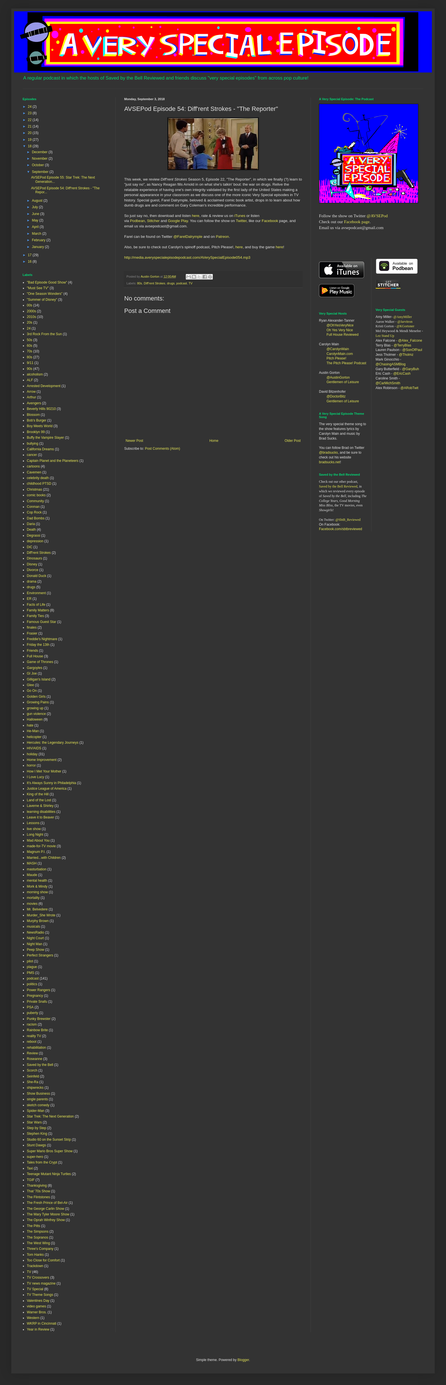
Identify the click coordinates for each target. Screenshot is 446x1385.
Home (213, 441)
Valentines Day (38, 1301)
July (35, 207)
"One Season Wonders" (44, 294)
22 (30, 120)
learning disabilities (41, 812)
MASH (32, 863)
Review (32, 1053)
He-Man (33, 731)
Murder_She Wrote (41, 915)
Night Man (34, 944)
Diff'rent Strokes (154, 283)
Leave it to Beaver (40, 817)
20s (29, 322)
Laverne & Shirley (40, 806)
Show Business (38, 1094)
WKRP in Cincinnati (41, 1323)
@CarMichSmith (388, 383)
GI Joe (32, 673)
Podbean (137, 221)
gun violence (36, 714)
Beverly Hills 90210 (41, 409)
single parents (37, 1099)
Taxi (30, 1168)
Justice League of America (47, 789)
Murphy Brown (38, 921)
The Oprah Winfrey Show (46, 1220)
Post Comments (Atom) (162, 449)
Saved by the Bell (40, 1065)
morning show (37, 892)
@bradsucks (328, 453)
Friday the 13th (38, 645)
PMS (30, 973)
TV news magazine (41, 1283)
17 (30, 255)
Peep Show (35, 950)
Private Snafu (37, 1002)
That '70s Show (38, 1191)
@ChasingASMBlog (391, 364)
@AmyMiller (402, 317)
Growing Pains (38, 702)
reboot (31, 1042)
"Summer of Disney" (42, 300)
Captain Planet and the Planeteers (52, 461)
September (40, 172)
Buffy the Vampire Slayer (45, 438)
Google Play (178, 221)
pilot (30, 961)
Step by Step (36, 1128)
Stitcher (154, 221)
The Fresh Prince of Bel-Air (47, 1203)
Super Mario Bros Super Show (50, 1151)
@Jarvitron (405, 322)
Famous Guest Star (41, 622)
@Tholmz (406, 355)
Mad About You (38, 840)
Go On (32, 691)
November (40, 159)
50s (29, 340)
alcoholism (35, 374)
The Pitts (33, 1226)
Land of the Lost (39, 800)
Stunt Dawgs (36, 1145)
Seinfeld (33, 1076)
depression (35, 541)
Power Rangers (38, 990)
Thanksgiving (37, 1186)
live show (34, 829)
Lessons (33, 823)
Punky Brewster (39, 1019)
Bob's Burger (36, 420)
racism (32, 1024)
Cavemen (34, 472)
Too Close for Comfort (43, 1260)
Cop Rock (34, 512)
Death (31, 530)
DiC (29, 547)
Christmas (34, 489)
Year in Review (38, 1329)
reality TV (34, 1036)
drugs (171, 283)
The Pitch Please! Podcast (346, 363)
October (38, 165)
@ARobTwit (410, 388)
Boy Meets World (40, 426)
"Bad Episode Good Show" (47, 282)
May (35, 220)
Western (33, 1318)
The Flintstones (38, 1197)
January (38, 247)
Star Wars (34, 1122)
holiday (32, 754)
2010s (31, 317)
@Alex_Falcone (410, 341)
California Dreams (40, 449)
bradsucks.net (329, 462)
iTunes (239, 216)
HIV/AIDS (34, 748)
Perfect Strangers (40, 955)
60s (29, 346)
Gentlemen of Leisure (343, 382)
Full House (35, 656)
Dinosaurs (34, 558)
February (39, 240)
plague (32, 967)
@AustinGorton (338, 377)
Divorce (32, 570)
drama (31, 581)
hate (30, 725)
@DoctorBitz (336, 396)
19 (30, 140)
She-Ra (32, 1082)
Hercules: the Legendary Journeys (52, 743)
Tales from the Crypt (42, 1162)
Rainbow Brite (37, 1030)
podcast (181, 283)
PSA (30, 1007)
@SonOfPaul (412, 350)
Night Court (35, 938)
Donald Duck (36, 576)
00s (29, 305)
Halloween (35, 719)
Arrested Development (43, 386)
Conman (33, 507)
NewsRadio (35, 932)
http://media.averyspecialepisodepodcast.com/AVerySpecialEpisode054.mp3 (187, 257)
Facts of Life (36, 605)
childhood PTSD (39, 484)
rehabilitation (36, 1048)
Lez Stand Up (385, 336)
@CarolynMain (338, 349)
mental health (37, 881)
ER (29, 599)
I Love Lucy (35, 777)
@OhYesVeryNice (340, 325)
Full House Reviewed (342, 335)
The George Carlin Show (45, 1209)
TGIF (30, 1180)
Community (35, 501)
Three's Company (40, 1249)
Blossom (33, 415)
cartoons (33, 466)
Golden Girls (36, 697)
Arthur (31, 397)
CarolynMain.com (340, 354)
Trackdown (35, 1266)
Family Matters (38, 610)
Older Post (293, 441)
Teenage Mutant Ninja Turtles (49, 1174)
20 (30, 133)
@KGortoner (405, 326)
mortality (33, 898)
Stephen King (37, 1134)
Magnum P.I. (36, 852)
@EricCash (401, 374)
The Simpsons (38, 1231)
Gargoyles (34, 668)
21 (30, 126)
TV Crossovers (38, 1277)
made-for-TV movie (41, 846)
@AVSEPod (377, 216)
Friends (32, 651)
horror (31, 765)
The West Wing (38, 1243)
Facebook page (357, 222)
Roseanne (34, 1059)
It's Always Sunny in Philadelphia (51, 783)
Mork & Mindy (37, 886)
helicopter (34, 737)
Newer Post (134, 441)
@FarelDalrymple (187, 236)
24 (30, 107)
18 (30, 146)
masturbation (36, 869)
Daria (31, 524)
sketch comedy (38, 1105)
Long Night (35, 835)
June (36, 214)
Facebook (270, 221)
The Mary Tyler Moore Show (48, 1214)
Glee (30, 685)
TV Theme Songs (40, 1295)
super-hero (35, 1157)
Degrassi (33, 535)
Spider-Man (35, 1111)
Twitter (241, 221)
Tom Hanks (35, 1255)
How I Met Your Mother (44, 771)
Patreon (222, 236)
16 (30, 262)
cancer (32, 455)
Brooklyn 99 (36, 432)
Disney (32, 564)
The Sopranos (37, 1237)
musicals (33, 927)
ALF (30, 380)
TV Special (35, 1289)
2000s (31, 311)
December (40, 152)
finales (32, 627)
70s (29, 351)
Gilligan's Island (39, 679)
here (195, 216)
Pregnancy (35, 996)
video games (36, 1306)
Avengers (34, 403)
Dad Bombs (36, 518)
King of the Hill (38, 794)
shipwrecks (35, 1088)
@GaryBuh (410, 369)
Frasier (32, 633)
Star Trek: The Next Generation (50, 1116)
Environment (36, 593)
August (37, 201)
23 (30, 113)
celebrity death (38, 478)
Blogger (243, 1360)
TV (191, 283)
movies (32, 904)
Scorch (32, 1070)
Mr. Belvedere (37, 909)
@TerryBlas (402, 345)
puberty (32, 1013)
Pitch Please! (336, 358)
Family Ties (35, 616)
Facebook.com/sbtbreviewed (340, 529)
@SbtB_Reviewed (347, 520)
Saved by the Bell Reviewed (338, 486)
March (37, 234)
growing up (35, 708)
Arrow (31, 392)
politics (32, 984)
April (36, 227)
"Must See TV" (38, 288)
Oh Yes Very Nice (340, 330)
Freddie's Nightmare (42, 639)
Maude (32, 875)
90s (29, 369)
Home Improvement (41, 760)
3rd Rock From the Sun (44, 334)
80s (139, 283)
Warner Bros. (37, 1312)
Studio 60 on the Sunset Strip (49, 1140)
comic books (36, 495)
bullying (32, 443)
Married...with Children (44, 858)
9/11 (30, 363)
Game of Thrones (40, 662)
